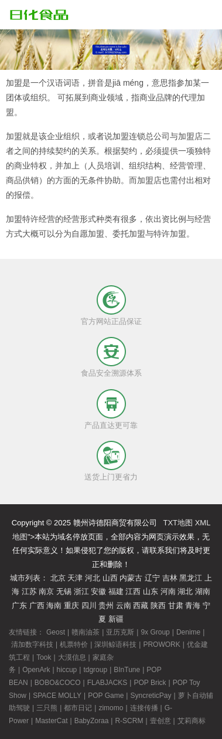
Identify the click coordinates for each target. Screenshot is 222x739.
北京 (58, 577)
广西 (37, 605)
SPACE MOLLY (57, 695)
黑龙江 (190, 577)
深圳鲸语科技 (115, 644)
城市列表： (29, 577)
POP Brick (150, 683)
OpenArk (36, 670)
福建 (116, 591)
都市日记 (78, 708)
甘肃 (175, 605)
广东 (19, 605)
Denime (188, 632)
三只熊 (46, 708)
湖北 (185, 591)
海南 (54, 605)
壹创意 (160, 721)
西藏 (140, 605)
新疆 (116, 619)
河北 (92, 577)
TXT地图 (178, 522)
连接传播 (144, 708)
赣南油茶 (85, 632)
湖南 (202, 591)
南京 (46, 591)
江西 (133, 591)
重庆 (71, 605)
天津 (75, 577)
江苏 (29, 591)
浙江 (81, 591)
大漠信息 (72, 657)
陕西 (158, 605)
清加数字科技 (32, 644)
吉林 (169, 577)
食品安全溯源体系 (111, 373)
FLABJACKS (107, 683)
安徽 (98, 591)
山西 (110, 577)
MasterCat (51, 721)
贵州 (106, 605)
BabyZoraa (91, 721)
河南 (168, 591)
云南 (123, 605)
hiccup (67, 670)
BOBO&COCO (58, 683)
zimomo (110, 708)
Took (43, 657)
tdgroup (95, 670)
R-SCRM (129, 721)
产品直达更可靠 (111, 425)
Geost (55, 632)
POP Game (106, 695)
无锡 (63, 591)
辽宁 (152, 577)
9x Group (155, 632)
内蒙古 (130, 577)
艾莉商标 (191, 721)
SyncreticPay (150, 695)
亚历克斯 (120, 632)
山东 (150, 591)
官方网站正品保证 (111, 321)
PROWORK (161, 644)
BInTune (127, 670)
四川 (89, 605)
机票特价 (74, 644)
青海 (192, 605)
